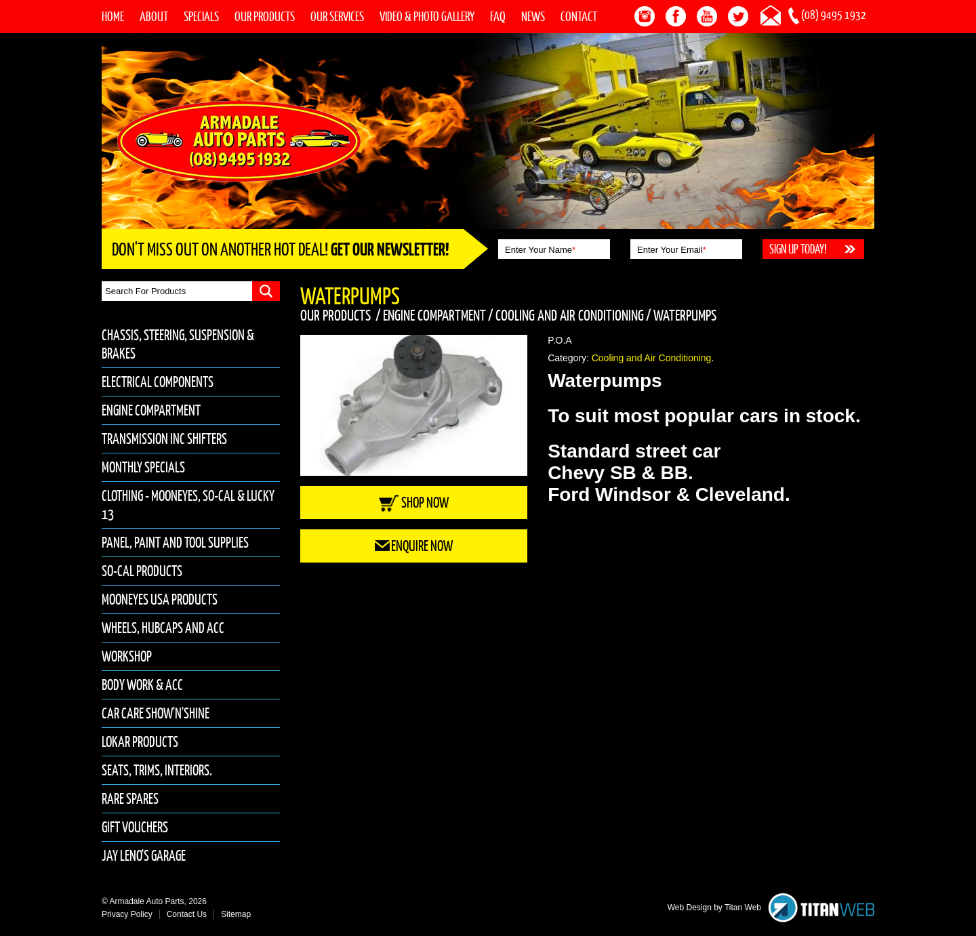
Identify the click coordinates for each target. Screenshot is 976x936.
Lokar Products (140, 742)
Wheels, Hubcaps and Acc (163, 628)
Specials (201, 16)
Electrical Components (158, 382)
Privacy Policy (127, 914)
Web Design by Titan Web (714, 907)
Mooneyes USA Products (160, 599)
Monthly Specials (143, 467)
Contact (579, 16)
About (154, 16)
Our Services (337, 16)
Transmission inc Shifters (164, 439)
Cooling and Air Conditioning (569, 315)
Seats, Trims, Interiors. (157, 770)
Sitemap (236, 914)
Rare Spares (130, 799)
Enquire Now (414, 546)
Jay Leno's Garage (144, 856)
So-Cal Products (142, 571)
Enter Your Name (540, 250)
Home (113, 16)
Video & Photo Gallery (427, 16)
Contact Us (187, 914)
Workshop (127, 656)
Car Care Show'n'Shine (155, 713)
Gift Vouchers (135, 827)
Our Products (265, 16)
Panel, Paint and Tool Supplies (175, 542)
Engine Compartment (151, 410)
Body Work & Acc (142, 685)
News (533, 16)
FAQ (498, 16)
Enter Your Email (671, 250)
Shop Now (414, 502)
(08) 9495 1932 (833, 14)
